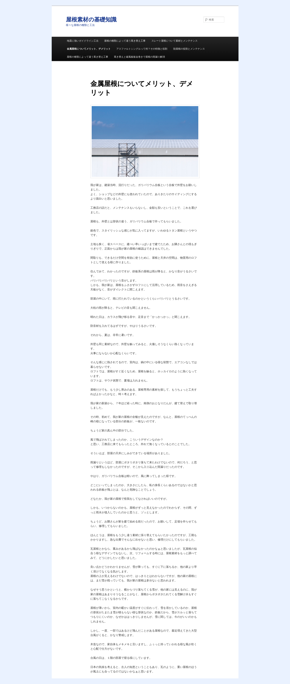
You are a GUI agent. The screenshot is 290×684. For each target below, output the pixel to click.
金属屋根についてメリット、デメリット (89, 48)
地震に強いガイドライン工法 (82, 40)
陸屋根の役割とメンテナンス (189, 48)
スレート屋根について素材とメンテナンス (174, 40)
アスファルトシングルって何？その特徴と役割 (141, 48)
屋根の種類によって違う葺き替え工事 (124, 40)
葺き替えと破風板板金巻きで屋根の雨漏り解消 (139, 56)
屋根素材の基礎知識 (91, 19)
